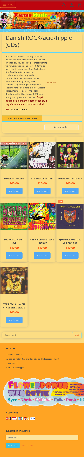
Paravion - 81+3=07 (70, 178)
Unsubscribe (27, 445)
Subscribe (12, 445)
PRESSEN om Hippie (15, 367)
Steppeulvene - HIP (42, 178)
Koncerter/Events (14, 354)
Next (77, 335)
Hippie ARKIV (12, 363)
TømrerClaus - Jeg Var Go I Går (70, 241)
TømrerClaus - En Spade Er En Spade (14, 305)
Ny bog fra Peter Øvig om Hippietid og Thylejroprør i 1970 (32, 358)
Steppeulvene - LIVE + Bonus (42, 241)
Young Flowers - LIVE (14, 241)
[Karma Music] (42, 20)
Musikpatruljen (14, 178)
